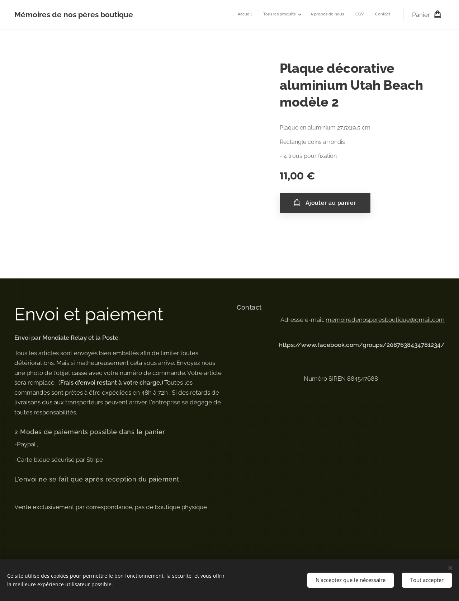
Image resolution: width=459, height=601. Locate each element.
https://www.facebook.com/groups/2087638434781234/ (362, 344)
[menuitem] (342, 15)
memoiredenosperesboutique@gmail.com (385, 319)
